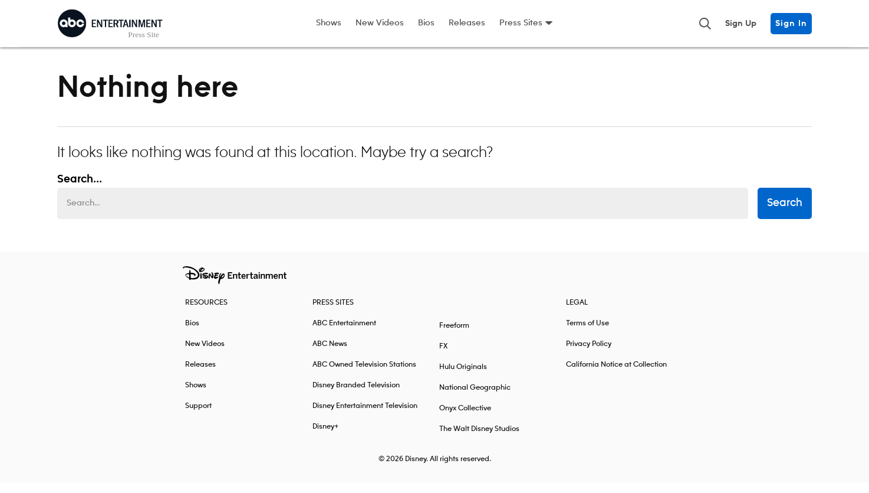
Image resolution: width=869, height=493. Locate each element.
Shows (328, 23)
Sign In (791, 23)
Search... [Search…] (79, 190)
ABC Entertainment (344, 334)
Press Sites (520, 23)
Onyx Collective (465, 419)
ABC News (329, 354)
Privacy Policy (588, 354)
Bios (426, 23)
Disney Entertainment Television (364, 416)
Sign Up (740, 23)
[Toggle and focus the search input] (705, 24)
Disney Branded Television (356, 396)
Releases (467, 23)
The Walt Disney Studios (479, 439)
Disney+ (325, 437)
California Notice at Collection (616, 375)
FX (443, 357)
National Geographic (475, 398)
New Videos (380, 23)
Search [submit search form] (784, 214)
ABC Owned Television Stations (364, 375)
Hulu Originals (463, 377)
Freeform (454, 336)
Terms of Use (587, 334)
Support (198, 416)
